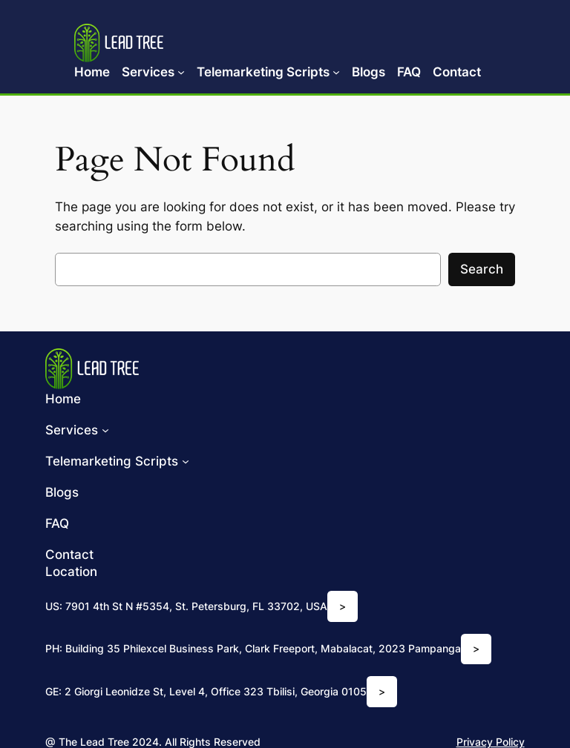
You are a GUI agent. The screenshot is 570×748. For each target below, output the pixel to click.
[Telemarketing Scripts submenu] (336, 72)
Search (481, 269)
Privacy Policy (490, 741)
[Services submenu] (181, 72)
